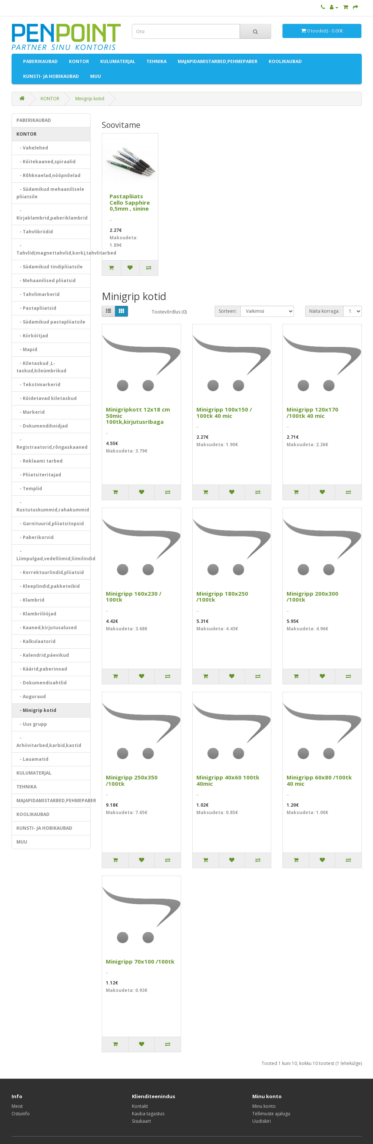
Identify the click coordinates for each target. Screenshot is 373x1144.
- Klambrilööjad (36, 614)
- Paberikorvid (35, 537)
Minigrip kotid (89, 98)
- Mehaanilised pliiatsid (46, 280)
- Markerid (30, 412)
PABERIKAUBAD (40, 61)
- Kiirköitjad (32, 336)
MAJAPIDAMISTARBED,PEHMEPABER (217, 61)
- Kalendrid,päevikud (42, 655)
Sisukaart (141, 1121)
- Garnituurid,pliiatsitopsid (50, 523)
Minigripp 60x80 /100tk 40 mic (319, 780)
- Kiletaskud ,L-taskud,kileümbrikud (41, 367)
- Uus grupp (31, 724)
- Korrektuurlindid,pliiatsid (50, 572)
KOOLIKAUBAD (285, 61)
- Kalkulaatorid (36, 641)
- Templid (29, 488)
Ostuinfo (21, 1113)
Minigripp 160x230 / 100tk (133, 596)
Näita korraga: (324, 311)
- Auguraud (31, 696)
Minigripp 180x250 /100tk (222, 596)
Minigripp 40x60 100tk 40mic (227, 780)
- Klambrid (30, 600)
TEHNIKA (156, 61)
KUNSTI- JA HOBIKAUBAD (51, 76)
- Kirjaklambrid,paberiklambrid (52, 214)
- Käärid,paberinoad (41, 669)
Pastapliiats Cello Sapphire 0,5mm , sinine (130, 202)
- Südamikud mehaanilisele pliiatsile (50, 193)
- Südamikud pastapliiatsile (50, 322)
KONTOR (79, 61)
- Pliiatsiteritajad (38, 475)
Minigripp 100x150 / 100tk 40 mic (224, 412)
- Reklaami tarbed (39, 461)
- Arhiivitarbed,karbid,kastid (48, 742)
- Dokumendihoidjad (42, 426)
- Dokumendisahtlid (41, 683)
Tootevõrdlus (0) (169, 312)
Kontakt (140, 1106)
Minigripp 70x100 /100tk (140, 961)
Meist (17, 1106)
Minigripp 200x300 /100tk (312, 596)
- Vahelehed (32, 148)
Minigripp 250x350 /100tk (132, 780)
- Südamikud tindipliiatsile (49, 267)
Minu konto (264, 1106)
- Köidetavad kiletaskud (46, 398)
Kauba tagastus (148, 1113)
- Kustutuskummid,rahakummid (52, 506)
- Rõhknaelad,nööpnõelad (48, 175)
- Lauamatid (32, 759)
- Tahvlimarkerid (38, 294)
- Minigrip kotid (36, 710)
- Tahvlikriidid (34, 232)
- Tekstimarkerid (38, 384)
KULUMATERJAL (117, 61)
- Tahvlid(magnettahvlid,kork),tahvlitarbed (53, 249)
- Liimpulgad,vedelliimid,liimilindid (53, 555)
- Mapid (26, 349)
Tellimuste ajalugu (271, 1113)
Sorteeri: (228, 311)
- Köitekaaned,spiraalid (46, 161)
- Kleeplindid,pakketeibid (48, 586)
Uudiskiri (261, 1121)
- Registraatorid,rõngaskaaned (52, 443)
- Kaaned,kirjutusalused (46, 627)
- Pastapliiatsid (36, 308)
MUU (95, 76)
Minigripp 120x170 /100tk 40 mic (312, 412)
